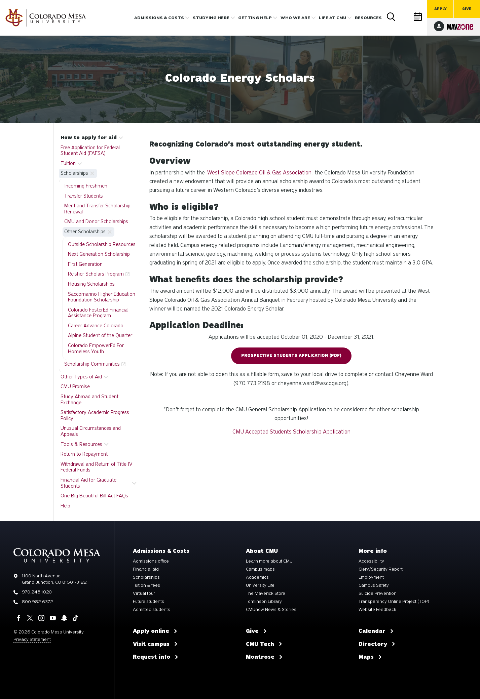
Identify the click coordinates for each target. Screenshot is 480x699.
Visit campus (155, 644)
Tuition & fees (146, 585)
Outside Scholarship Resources (102, 244)
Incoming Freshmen (85, 186)
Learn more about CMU (269, 561)
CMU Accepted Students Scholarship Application (291, 431)
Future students (148, 601)
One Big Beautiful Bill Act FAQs (94, 496)
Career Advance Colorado (95, 326)
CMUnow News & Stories (271, 609)
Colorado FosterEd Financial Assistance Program (98, 313)
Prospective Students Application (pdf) (291, 355)
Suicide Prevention (378, 593)
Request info (156, 657)
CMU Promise (75, 386)
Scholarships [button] (74, 173)
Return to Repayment (84, 454)
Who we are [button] (295, 17)
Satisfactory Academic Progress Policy (95, 415)
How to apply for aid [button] (89, 137)
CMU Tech (264, 644)
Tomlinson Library (264, 601)
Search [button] (391, 17)
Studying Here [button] (211, 17)
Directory (404, 16)
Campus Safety (374, 585)
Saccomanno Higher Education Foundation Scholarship (101, 297)
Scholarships (146, 577)
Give (467, 9)
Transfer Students (83, 196)
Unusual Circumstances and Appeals (91, 431)
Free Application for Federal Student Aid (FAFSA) (90, 151)
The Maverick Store (265, 593)
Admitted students (151, 609)
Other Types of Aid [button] (81, 377)
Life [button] (332, 17)
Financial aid (146, 569)
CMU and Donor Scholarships (96, 221)
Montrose (264, 657)
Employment (371, 577)
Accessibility (371, 561)
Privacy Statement (32, 639)
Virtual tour (144, 593)
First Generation (85, 264)
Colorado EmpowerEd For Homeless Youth (96, 348)
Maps (370, 657)
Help (65, 506)
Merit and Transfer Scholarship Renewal (97, 209)
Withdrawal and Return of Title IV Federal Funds (97, 467)
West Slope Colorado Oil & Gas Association (259, 172)
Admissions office (151, 561)
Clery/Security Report (381, 569)
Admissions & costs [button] (159, 17)
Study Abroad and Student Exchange (89, 400)
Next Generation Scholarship (99, 254)
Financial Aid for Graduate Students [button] (88, 483)
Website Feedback (377, 609)
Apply (440, 9)
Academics (257, 577)
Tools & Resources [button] (81, 444)
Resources (368, 17)
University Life (260, 585)
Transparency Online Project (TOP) (394, 601)
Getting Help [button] (255, 17)
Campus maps (260, 569)
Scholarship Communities (92, 364)
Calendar (418, 16)
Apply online (155, 631)
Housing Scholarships (91, 284)
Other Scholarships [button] (85, 232)
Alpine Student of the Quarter (100, 335)
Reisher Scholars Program (96, 274)
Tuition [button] (68, 163)
